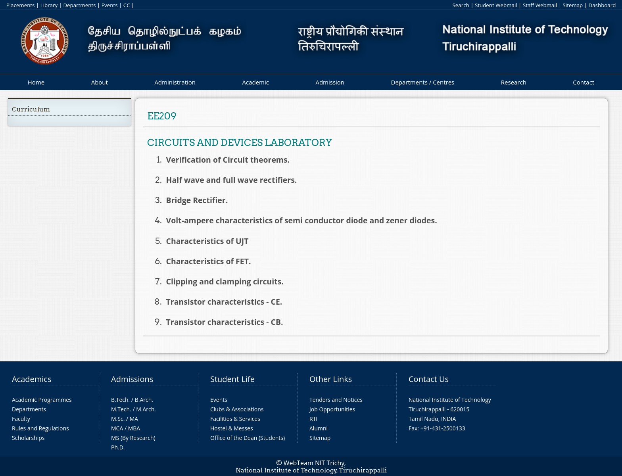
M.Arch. (146, 409)
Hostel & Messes (231, 428)
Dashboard (602, 5)
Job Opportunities (332, 409)
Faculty (21, 418)
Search (460, 5)
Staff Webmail (540, 5)
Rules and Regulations (40, 428)
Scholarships (28, 437)
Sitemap (572, 5)
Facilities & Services (235, 418)
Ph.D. (118, 447)
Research (513, 82)
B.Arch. (144, 399)
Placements (20, 5)
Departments (79, 5)
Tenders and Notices (336, 399)
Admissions (132, 379)
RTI (313, 418)
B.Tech (120, 399)
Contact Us (429, 379)
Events (110, 5)
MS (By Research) (133, 437)
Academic (255, 82)
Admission (329, 82)
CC (126, 5)
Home (36, 82)
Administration (175, 82)
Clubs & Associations (237, 409)
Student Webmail (496, 5)
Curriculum (31, 109)
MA (134, 418)
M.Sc (117, 418)
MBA (134, 428)
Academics (31, 379)
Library (49, 5)
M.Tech (120, 409)
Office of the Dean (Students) (247, 437)
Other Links (330, 379)
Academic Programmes (42, 399)
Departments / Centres (423, 82)
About (99, 82)
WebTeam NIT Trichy (314, 463)
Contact (583, 82)
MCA (117, 428)
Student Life (232, 379)
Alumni (318, 428)
